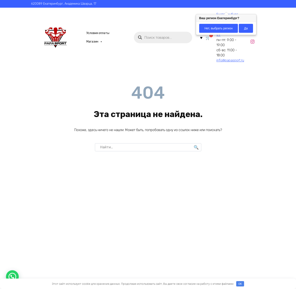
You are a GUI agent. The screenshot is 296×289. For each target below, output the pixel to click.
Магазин (92, 41)
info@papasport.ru (229, 60)
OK (240, 283)
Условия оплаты (95, 33)
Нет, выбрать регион (218, 28)
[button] (12, 276)
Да (246, 28)
